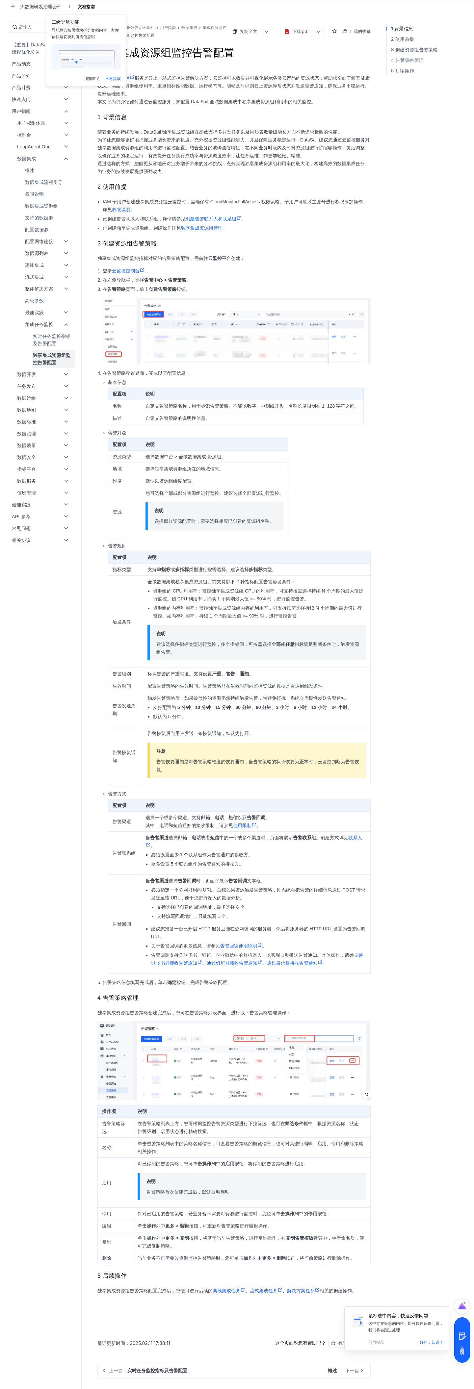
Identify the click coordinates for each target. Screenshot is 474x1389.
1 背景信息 (402, 28)
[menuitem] (41, 48)
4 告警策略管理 (407, 60)
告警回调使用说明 (241, 945)
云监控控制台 (128, 270)
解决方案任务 (303, 1290)
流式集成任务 (266, 1290)
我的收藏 (362, 31)
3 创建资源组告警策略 (414, 49)
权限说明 (121, 209)
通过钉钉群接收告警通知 (234, 963)
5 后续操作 (402, 70)
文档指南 (86, 6)
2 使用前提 (402, 39)
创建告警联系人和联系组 (213, 218)
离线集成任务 (229, 1290)
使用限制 (244, 825)
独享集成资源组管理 (202, 228)
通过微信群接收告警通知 (295, 963)
